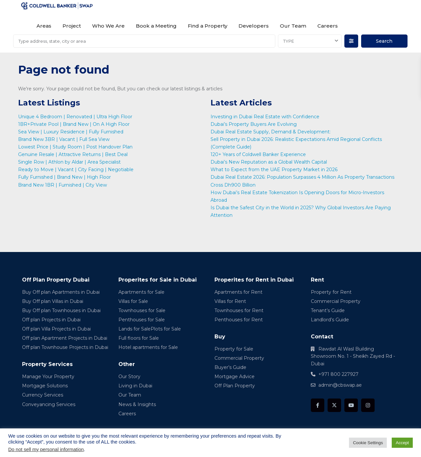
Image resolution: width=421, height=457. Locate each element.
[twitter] (334, 405)
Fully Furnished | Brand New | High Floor (64, 177)
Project (71, 26)
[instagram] (368, 405)
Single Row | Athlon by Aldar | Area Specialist (69, 162)
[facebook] (317, 405)
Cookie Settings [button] (368, 442)
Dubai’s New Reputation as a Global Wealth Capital (269, 162)
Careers (327, 26)
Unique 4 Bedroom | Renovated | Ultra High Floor (75, 117)
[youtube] (351, 405)
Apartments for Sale (141, 292)
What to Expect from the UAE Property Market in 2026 (274, 169)
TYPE (288, 41)
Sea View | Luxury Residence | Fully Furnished (70, 132)
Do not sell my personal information (46, 449)
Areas (44, 26)
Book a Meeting (156, 26)
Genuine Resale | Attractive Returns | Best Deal (73, 154)
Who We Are (108, 26)
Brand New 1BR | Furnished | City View (62, 185)
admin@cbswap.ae (340, 385)
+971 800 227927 (338, 374)
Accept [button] (402, 442)
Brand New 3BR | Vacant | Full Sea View (64, 139)
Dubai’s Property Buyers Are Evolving (253, 124)
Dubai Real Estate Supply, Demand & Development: (271, 132)
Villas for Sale (133, 301)
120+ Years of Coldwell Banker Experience (258, 154)
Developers (253, 26)
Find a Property (207, 26)
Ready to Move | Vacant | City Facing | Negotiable (76, 169)
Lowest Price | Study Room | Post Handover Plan (75, 147)
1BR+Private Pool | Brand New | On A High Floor (74, 124)
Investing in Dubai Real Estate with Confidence (265, 117)
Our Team (293, 26)
